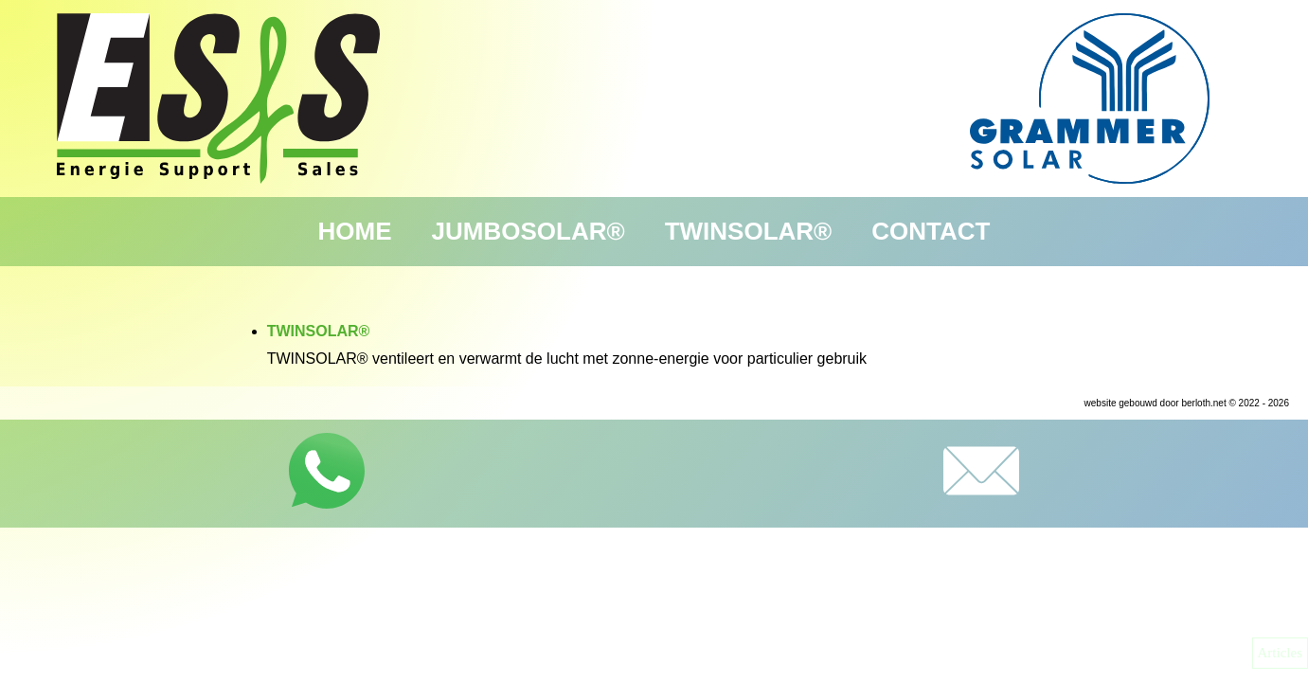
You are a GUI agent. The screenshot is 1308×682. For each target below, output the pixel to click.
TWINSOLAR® (749, 231)
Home (355, 231)
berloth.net (1203, 403)
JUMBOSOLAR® (528, 231)
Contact (930, 231)
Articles (1280, 652)
